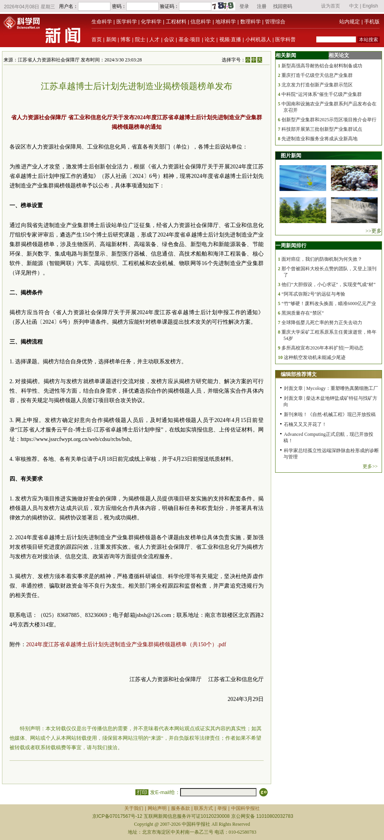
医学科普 (285, 39)
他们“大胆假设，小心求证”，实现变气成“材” (328, 284)
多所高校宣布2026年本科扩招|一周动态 (322, 348)
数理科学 (250, 22)
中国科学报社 (245, 808)
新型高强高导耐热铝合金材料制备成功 (321, 66)
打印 (141, 792)
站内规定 (349, 22)
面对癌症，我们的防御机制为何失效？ (321, 259)
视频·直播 (230, 39)
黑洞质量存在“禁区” (302, 313)
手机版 (372, 22)
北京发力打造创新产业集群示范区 (317, 85)
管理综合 (275, 22)
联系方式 (203, 808)
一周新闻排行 (291, 245)
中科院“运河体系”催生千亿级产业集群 (321, 94)
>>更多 (373, 231)
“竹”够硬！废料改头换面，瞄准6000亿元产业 (328, 303)
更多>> (370, 466)
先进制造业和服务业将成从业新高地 (319, 138)
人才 (154, 39)
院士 (140, 39)
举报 (222, 808)
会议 (169, 39)
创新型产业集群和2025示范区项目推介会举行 (328, 119)
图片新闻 (291, 155)
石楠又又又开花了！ (305, 424)
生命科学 (101, 22)
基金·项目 (190, 39)
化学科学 (151, 22)
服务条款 (180, 808)
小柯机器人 (258, 39)
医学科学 (126, 22)
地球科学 (225, 22)
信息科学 (200, 22)
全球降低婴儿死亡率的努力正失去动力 (321, 322)
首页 (96, 39)
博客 (125, 39)
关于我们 (133, 808)
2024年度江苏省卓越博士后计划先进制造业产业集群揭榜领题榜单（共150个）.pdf (126, 644)
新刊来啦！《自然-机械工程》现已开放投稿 (330, 414)
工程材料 (176, 22)
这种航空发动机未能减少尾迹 (315, 357)
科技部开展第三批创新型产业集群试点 (321, 129)
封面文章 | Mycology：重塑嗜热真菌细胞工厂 (331, 388)
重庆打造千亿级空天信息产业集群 (317, 75)
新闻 (111, 39)
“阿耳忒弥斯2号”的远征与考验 (313, 294)
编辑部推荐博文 (299, 374)
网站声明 (157, 808)
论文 (210, 39)
